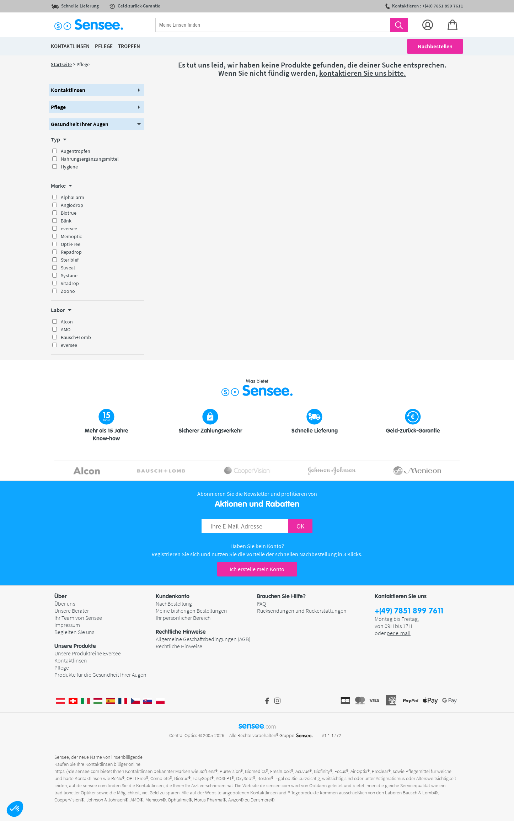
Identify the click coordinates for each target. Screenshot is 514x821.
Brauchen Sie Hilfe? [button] (281, 596)
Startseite (61, 64)
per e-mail (399, 633)
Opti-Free (70, 244)
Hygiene (69, 166)
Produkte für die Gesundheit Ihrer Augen (100, 674)
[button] (14, 808)
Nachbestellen (435, 46)
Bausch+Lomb (76, 337)
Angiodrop (72, 205)
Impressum (67, 624)
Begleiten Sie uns (74, 631)
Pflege (61, 667)
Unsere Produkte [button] (75, 646)
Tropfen (129, 46)
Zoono (68, 291)
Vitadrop (70, 283)
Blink (66, 221)
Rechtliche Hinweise (179, 646)
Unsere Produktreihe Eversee (87, 653)
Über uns (64, 603)
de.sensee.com (91, 785)
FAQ (261, 603)
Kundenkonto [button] (172, 596)
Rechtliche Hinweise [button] (181, 631)
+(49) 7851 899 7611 (409, 611)
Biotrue (68, 213)
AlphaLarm (72, 197)
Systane (69, 275)
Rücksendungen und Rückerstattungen (302, 610)
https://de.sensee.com (76, 771)
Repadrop (71, 252)
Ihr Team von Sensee (78, 617)
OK (300, 526)
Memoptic (71, 236)
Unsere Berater (71, 610)
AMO (65, 329)
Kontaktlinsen (70, 660)
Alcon (67, 321)
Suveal (68, 267)
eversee (69, 228)
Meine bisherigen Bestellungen (191, 610)
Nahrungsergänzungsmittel (90, 159)
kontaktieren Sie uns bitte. (362, 73)
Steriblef (70, 260)
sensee (257, 725)
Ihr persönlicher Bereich (183, 617)
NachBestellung (174, 603)
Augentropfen (75, 151)
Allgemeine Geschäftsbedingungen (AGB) (203, 639)
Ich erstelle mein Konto (257, 569)
